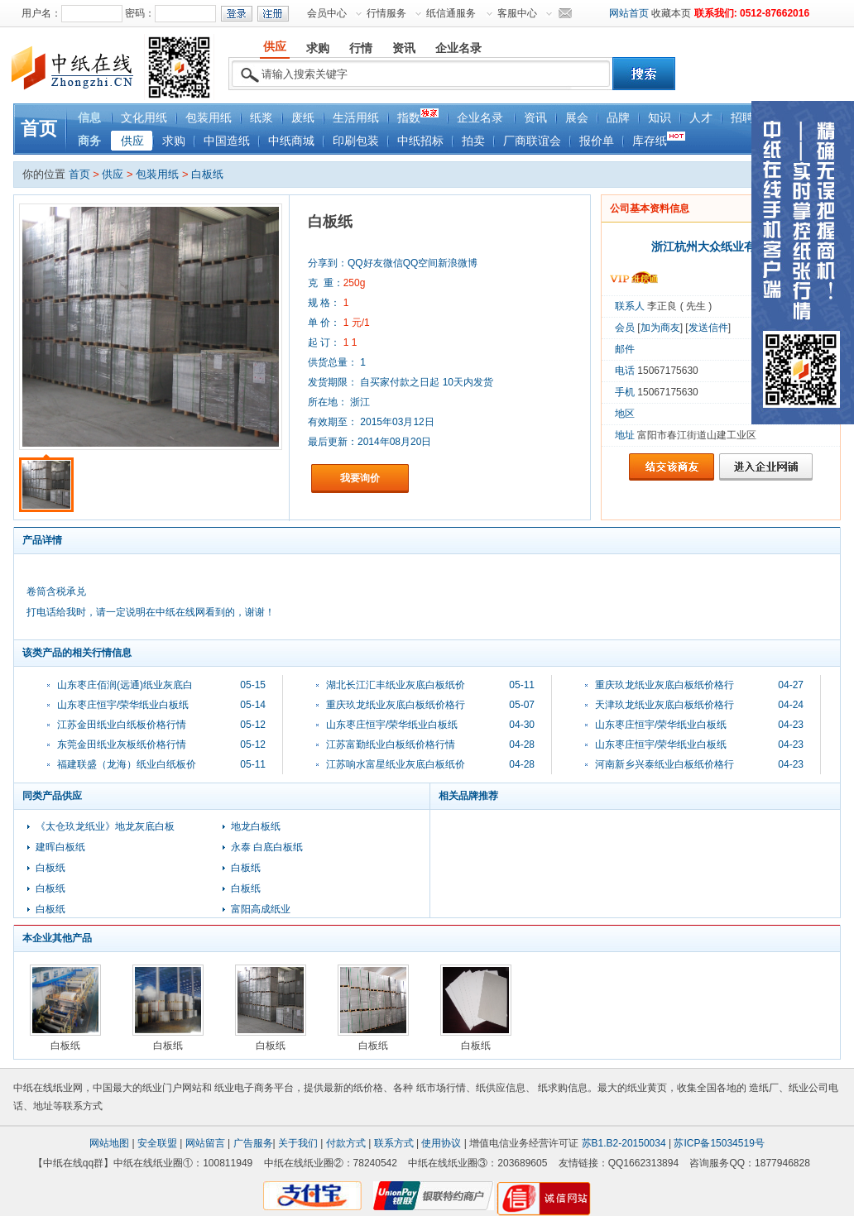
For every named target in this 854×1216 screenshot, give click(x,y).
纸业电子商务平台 (254, 1088)
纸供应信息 (500, 1088)
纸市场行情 (441, 1088)
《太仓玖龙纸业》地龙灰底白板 (105, 826)
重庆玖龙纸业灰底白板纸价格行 (395, 705)
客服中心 (517, 13)
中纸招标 (420, 141)
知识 (659, 118)
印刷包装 (356, 141)
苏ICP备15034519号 (719, 1143)
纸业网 (68, 1088)
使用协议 (441, 1143)
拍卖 (473, 141)
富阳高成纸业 (260, 909)
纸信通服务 (451, 13)
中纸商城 (291, 141)
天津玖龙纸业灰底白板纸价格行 (664, 705)
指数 (418, 116)
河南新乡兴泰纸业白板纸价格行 (664, 764)
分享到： (328, 263)
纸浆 (261, 118)
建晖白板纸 (60, 847)
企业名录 (480, 118)
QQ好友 (365, 263)
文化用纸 (144, 118)
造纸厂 (764, 1088)
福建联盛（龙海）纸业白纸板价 (126, 764)
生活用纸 (356, 118)
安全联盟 (157, 1143)
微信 (393, 263)
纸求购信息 (563, 1088)
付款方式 (346, 1143)
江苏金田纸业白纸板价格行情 (121, 724)
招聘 (742, 118)
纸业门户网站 (172, 1088)
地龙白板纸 (256, 826)
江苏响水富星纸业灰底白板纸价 (395, 764)
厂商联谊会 (532, 141)
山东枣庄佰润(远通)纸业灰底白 (125, 685)
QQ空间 (421, 263)
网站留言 (205, 1143)
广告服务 (253, 1143)
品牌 (618, 118)
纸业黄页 (647, 1088)
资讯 (535, 118)
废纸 (302, 118)
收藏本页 (671, 13)
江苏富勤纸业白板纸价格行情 (390, 744)
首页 (39, 128)
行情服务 (386, 13)
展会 (576, 118)
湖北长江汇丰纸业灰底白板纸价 (395, 685)
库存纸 (658, 139)
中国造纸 (227, 141)
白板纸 (207, 174)
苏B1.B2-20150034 (624, 1143)
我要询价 (360, 478)
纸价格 (368, 1088)
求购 (173, 141)
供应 (132, 141)
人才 (700, 118)
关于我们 (298, 1143)
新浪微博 (457, 263)
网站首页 (629, 13)
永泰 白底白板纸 (267, 847)
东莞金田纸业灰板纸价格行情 (121, 744)
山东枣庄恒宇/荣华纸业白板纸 (123, 705)
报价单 (596, 141)
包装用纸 (208, 118)
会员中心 (327, 13)
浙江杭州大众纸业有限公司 (720, 246)
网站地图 (109, 1143)
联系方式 (394, 1143)
